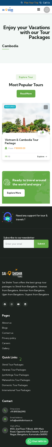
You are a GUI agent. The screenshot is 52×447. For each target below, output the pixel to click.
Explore (40, 156)
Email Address (16, 417)
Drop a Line (15, 409)
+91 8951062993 (18, 411)
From (9, 148)
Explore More (14, 193)
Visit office (15, 426)
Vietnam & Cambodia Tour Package (21, 141)
